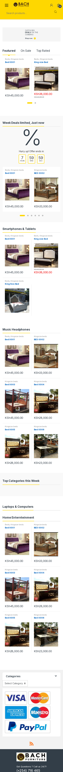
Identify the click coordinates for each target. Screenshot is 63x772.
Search (55, 13)
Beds (7, 59)
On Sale (26, 50)
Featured (9, 50)
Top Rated (43, 50)
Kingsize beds (17, 59)
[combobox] (27, 13)
